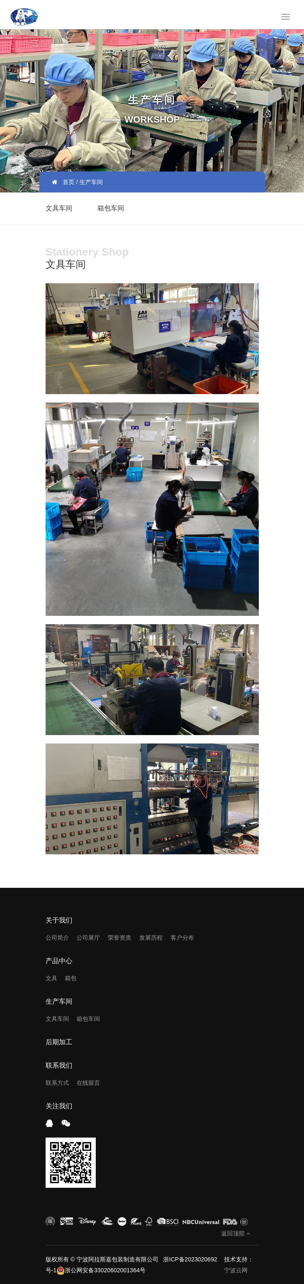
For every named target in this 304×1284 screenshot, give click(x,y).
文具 (51, 978)
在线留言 (88, 1082)
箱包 (71, 978)
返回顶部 (235, 1233)
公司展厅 (88, 937)
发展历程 (151, 937)
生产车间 (59, 1001)
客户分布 (182, 937)
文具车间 (59, 208)
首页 (68, 182)
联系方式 (57, 1082)
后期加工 (59, 1042)
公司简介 (57, 937)
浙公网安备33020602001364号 (101, 1270)
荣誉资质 (119, 937)
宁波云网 (236, 1270)
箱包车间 (110, 208)
